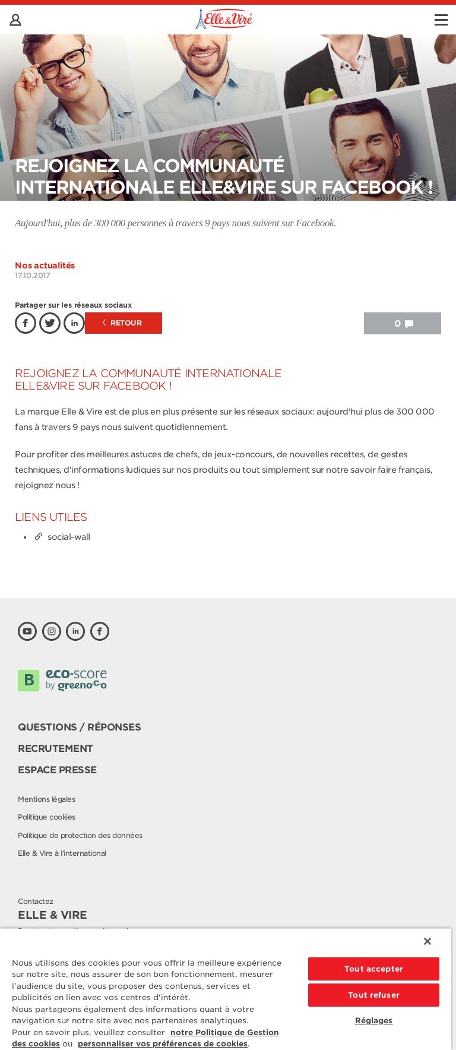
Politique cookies (46, 816)
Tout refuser (374, 995)
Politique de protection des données (80, 835)
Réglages (374, 1020)
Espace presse (57, 770)
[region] (225, 989)
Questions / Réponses (79, 727)
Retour (122, 322)
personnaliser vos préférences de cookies (163, 1043)
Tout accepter (373, 968)
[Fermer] (427, 941)
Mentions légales (46, 799)
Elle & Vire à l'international (62, 853)
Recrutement (55, 748)
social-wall (62, 537)
